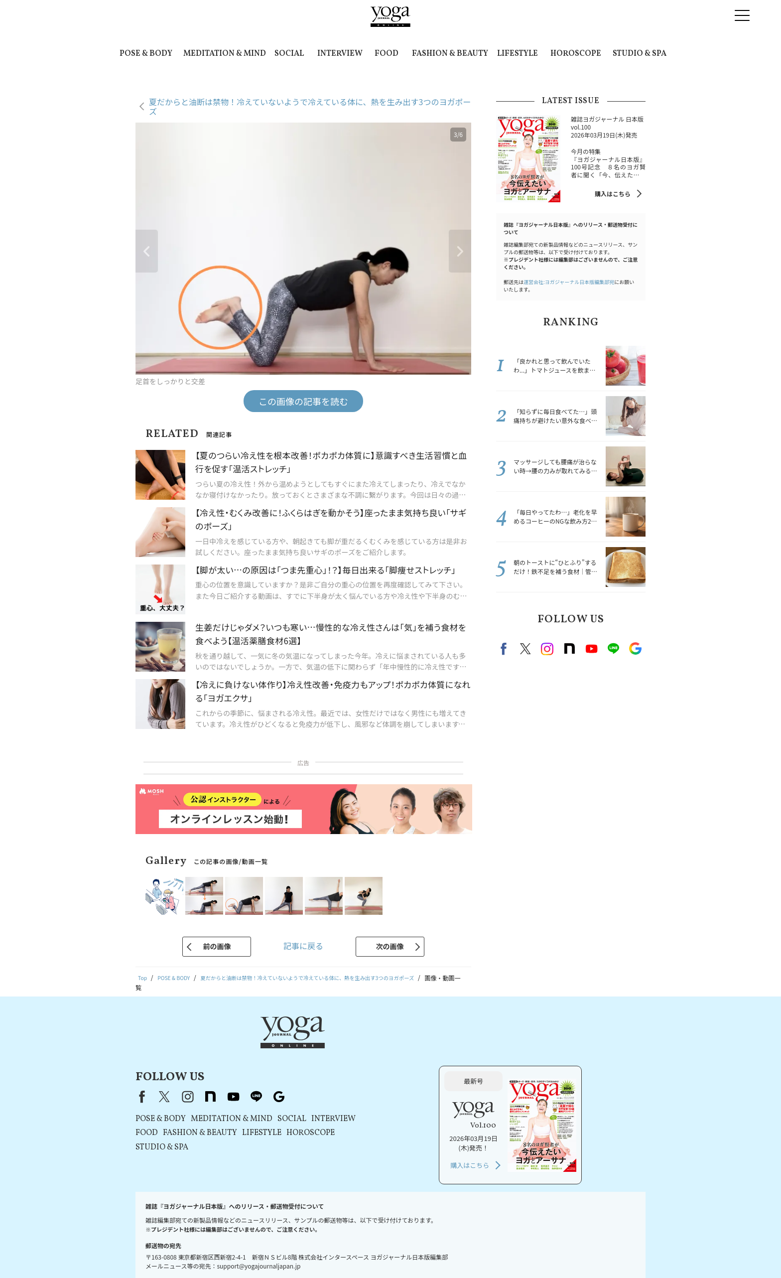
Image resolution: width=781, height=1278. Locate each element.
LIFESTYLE (517, 53)
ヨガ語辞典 (619, 1251)
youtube (360, 1046)
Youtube (591, 648)
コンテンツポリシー (388, 1251)
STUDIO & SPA (639, 53)
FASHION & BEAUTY (450, 53)
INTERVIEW (340, 53)
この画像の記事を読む (303, 401)
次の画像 (390, 946)
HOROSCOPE (575, 53)
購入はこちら (613, 193)
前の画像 (217, 946)
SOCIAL (289, 53)
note (569, 648)
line (613, 648)
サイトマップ (577, 1251)
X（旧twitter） (525, 648)
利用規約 (273, 1251)
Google (635, 648)
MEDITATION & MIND (224, 53)
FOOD (386, 53)
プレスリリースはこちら (219, 1251)
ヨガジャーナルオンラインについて (503, 1251)
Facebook (505, 648)
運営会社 (435, 1251)
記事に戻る (303, 945)
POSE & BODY (146, 53)
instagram (547, 648)
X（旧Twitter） (291, 1046)
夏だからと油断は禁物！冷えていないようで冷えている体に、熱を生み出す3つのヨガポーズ (310, 106)
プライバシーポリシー (323, 1251)
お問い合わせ (160, 1251)
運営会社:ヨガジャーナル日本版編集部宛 (568, 281)
